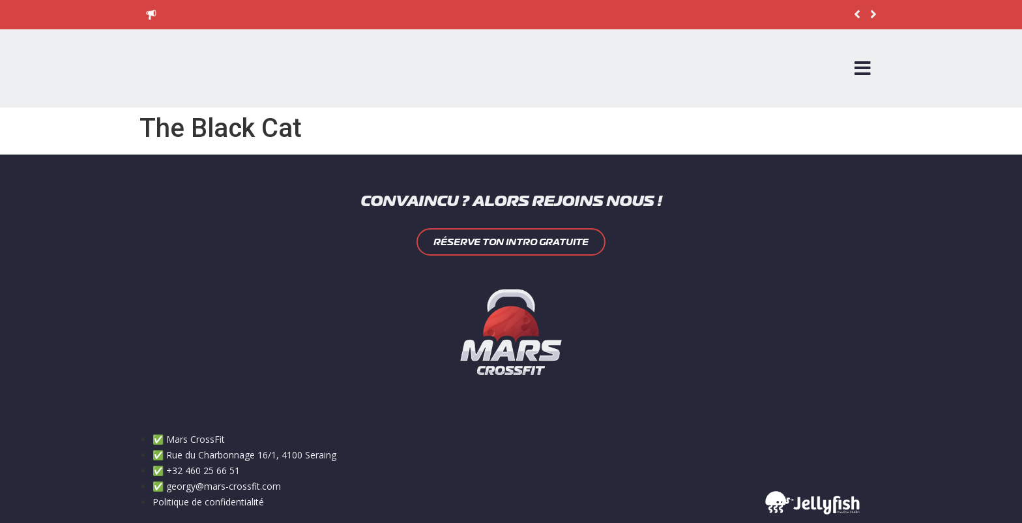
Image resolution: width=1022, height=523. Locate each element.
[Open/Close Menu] (863, 68)
